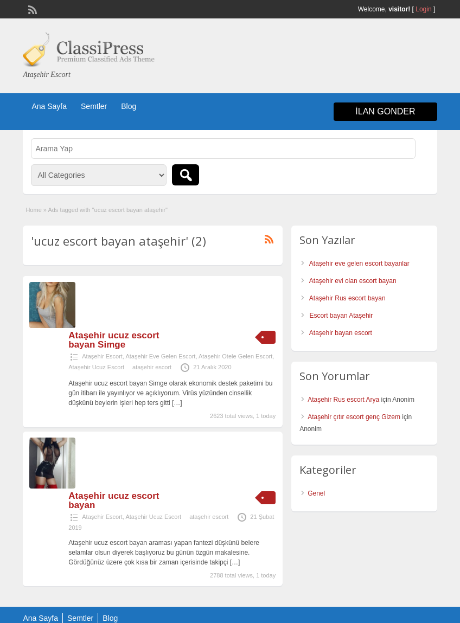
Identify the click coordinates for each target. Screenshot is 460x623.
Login (423, 9)
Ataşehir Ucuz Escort (96, 367)
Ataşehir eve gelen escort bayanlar (359, 263)
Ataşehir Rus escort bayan (347, 298)
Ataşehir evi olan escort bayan (353, 281)
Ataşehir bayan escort (340, 333)
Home (33, 210)
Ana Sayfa (49, 106)
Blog (128, 106)
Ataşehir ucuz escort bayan (113, 500)
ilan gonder (385, 111)
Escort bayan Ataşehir (341, 315)
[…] (177, 403)
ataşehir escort (151, 367)
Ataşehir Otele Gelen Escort (235, 356)
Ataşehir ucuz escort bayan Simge (113, 340)
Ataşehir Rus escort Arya (343, 399)
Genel (316, 493)
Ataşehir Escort (102, 356)
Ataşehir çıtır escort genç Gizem (354, 417)
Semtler (94, 106)
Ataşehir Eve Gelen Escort (160, 356)
